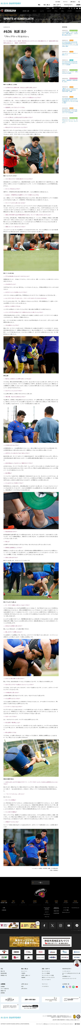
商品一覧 (3, 971)
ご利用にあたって (46, 1023)
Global (58, 1)
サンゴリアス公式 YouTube (77, 8)
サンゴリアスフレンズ (75, 907)
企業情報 (78, 4)
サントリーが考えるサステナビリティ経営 (71, 974)
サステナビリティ (68, 4)
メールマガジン (45, 986)
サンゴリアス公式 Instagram (74, 8)
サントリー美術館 (46, 973)
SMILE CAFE (56, 910)
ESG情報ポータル (66, 976)
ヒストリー (47, 912)
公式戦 (4, 907)
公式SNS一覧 (65, 984)
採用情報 (3, 992)
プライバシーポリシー (55, 1023)
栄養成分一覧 (4, 975)
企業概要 (3, 986)
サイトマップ (38, 1023)
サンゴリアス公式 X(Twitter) (71, 8)
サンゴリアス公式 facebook (69, 8)
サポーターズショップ (65, 912)
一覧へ (40, 882)
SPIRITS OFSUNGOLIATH (56, 908)
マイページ (65, 1)
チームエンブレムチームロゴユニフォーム (47, 908)
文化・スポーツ (57, 4)
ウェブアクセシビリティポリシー (67, 1023)
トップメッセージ (66, 971)
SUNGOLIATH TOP (0, 15)
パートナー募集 (65, 910)
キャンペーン (24, 971)
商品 (39, 4)
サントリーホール (46, 971)
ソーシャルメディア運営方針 (76, 930)
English (47, 8)
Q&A (22, 986)
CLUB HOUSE (56, 913)
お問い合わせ (72, 1)
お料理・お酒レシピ (25, 975)
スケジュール (47, 916)
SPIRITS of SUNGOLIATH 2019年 (10, 15)
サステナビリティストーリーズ (69, 978)
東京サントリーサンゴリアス (48, 977)
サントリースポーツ (46, 979)
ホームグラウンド (47, 914)
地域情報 (23, 977)
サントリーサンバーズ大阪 (48, 975)
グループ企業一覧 (5, 988)
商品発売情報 (4, 973)
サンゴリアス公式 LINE (80, 8)
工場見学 (23, 973)
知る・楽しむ (47, 4)
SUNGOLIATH (9, 10)
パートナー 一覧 (65, 907)
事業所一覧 (3, 990)
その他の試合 (4, 910)
